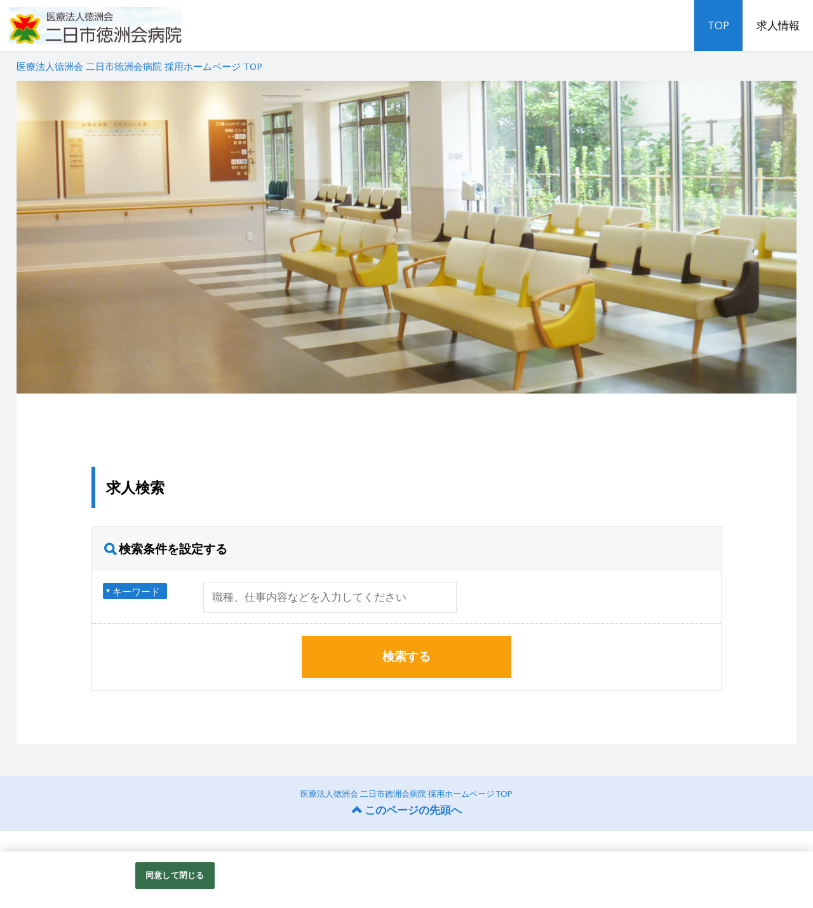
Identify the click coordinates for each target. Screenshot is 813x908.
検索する (406, 656)
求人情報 (778, 25)
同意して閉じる (174, 882)
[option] (407, 237)
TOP (718, 25)
